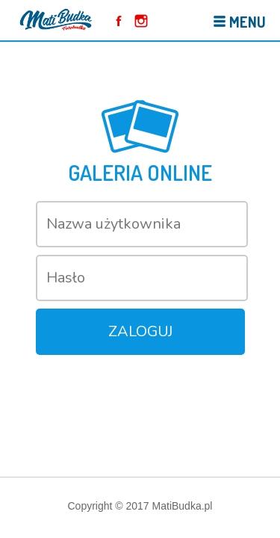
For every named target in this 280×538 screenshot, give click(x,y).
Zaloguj (140, 331)
